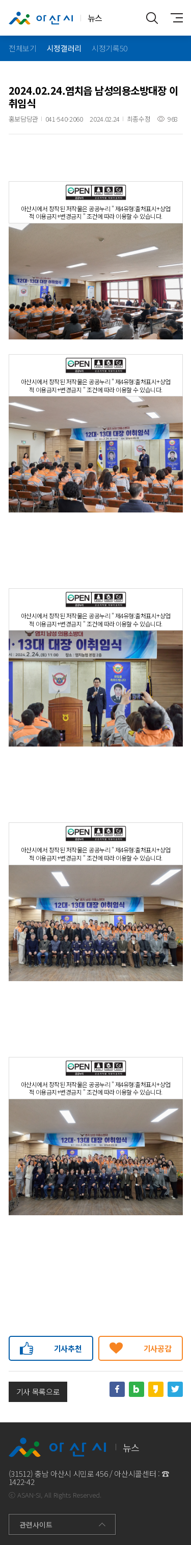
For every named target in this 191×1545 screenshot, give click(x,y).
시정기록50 (109, 48)
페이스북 (117, 1389)
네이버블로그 (136, 1389)
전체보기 (23, 48)
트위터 (175, 1389)
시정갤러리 (63, 48)
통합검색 (152, 18)
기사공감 (158, 1348)
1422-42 (22, 1481)
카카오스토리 (155, 1389)
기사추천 (68, 1348)
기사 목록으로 (38, 1391)
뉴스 (55, 18)
